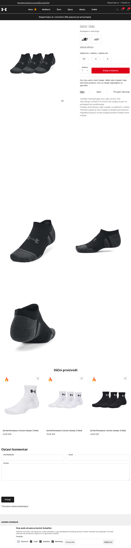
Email (71, 455)
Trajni (35, 541)
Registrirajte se (113, 3)
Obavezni (24, 541)
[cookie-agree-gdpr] (108, 542)
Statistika (46, 541)
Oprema (83, 26)
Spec (99, 91)
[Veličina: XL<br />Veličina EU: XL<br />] (107, 59)
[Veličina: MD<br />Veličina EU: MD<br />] (84, 59)
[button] (38, 378)
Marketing (59, 541)
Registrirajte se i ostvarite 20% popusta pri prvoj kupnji (65, 17)
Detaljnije (19, 536)
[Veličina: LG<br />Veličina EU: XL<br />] (96, 59)
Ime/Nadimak (8, 455)
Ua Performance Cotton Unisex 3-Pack (20, 430)
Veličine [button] (93, 53)
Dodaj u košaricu (110, 70)
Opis (82, 91)
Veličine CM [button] (103, 53)
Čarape (92, 26)
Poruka (6, 463)
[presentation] (21, 489)
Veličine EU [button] (84, 53)
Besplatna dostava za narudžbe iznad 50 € (33, 3)
